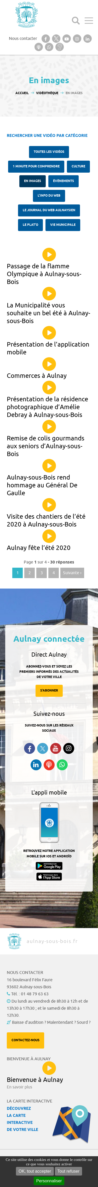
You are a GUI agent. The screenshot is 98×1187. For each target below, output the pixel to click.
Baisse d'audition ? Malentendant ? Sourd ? (51, 1022)
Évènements (63, 181)
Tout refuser (68, 1171)
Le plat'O (30, 225)
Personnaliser (49, 1181)
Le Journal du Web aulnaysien (49, 210)
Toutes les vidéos (49, 152)
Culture (78, 166)
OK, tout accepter (35, 1171)
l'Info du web (49, 195)
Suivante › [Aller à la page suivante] (72, 573)
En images (32, 181)
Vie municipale (63, 225)
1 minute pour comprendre (36, 166)
